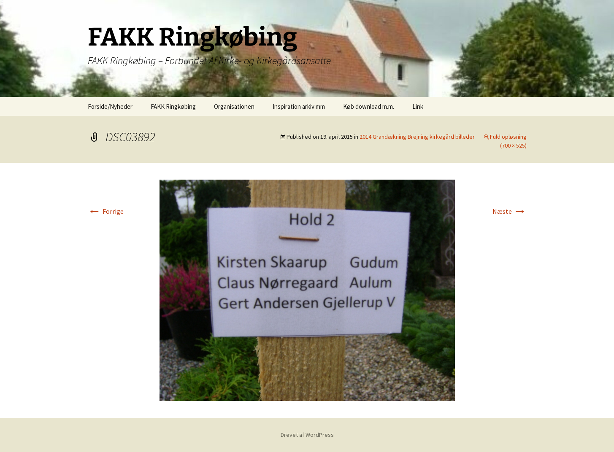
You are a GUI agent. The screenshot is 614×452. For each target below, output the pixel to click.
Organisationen (234, 106)
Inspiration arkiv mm (299, 106)
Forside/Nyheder (110, 106)
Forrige (106, 211)
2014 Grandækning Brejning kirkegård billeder (417, 136)
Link (417, 106)
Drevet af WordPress (307, 435)
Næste (509, 211)
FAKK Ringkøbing (173, 106)
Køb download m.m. (368, 106)
